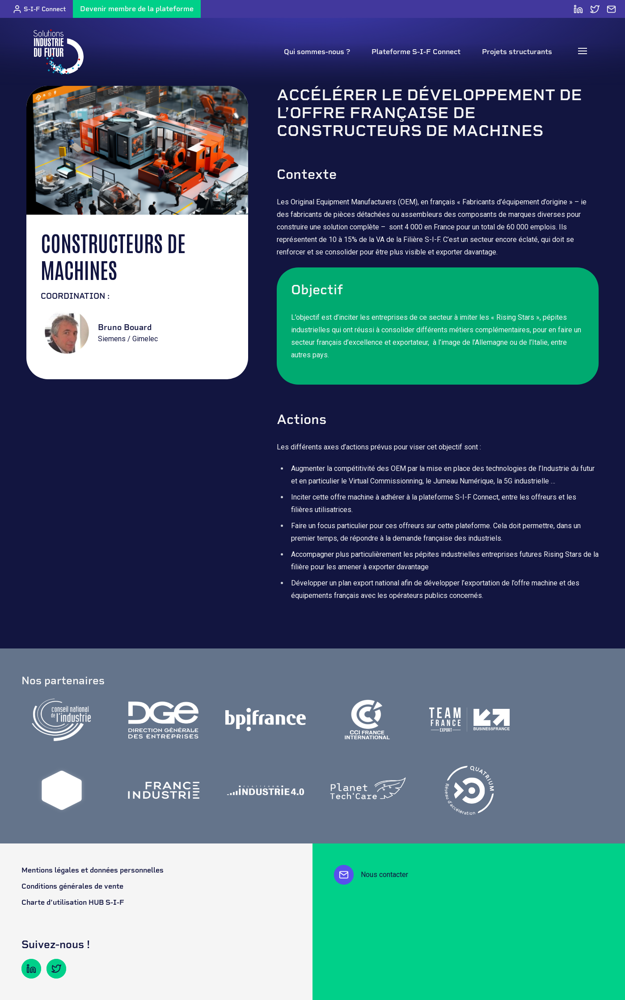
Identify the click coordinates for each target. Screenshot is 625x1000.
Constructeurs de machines (113, 256)
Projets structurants (517, 51)
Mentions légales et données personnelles (92, 870)
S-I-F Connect (39, 9)
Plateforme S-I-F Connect (416, 51)
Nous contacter (371, 875)
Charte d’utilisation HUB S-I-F (72, 902)
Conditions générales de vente (72, 886)
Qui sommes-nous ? (317, 51)
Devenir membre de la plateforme (137, 8)
